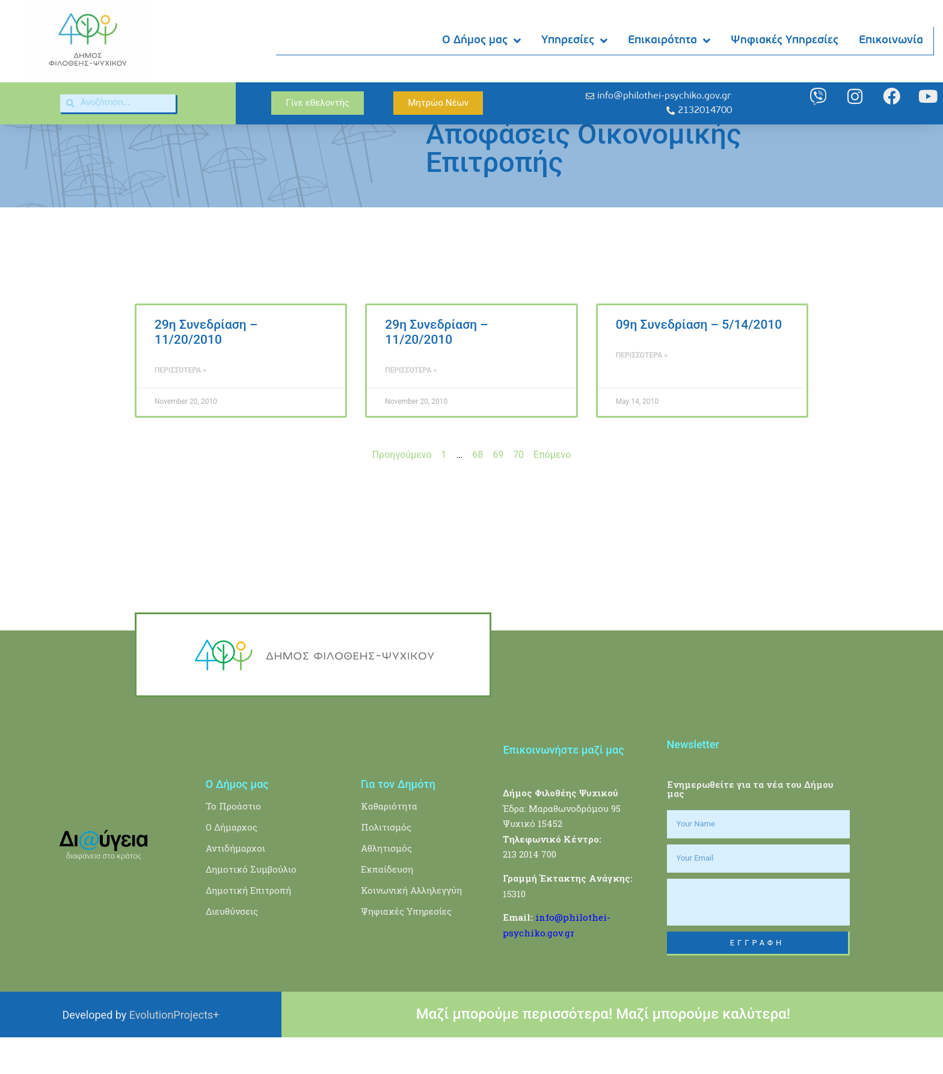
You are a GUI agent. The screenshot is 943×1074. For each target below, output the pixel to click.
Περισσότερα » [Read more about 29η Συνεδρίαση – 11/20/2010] (180, 407)
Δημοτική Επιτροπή (248, 926)
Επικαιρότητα (669, 41)
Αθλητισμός (386, 884)
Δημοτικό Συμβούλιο (251, 905)
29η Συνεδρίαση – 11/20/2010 (206, 368)
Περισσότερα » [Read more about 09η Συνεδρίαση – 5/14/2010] (642, 392)
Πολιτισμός (386, 863)
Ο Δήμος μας (482, 41)
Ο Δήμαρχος (231, 863)
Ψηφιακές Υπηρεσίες (785, 40)
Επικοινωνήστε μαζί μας (563, 786)
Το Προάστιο (233, 842)
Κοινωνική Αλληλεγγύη (411, 926)
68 (477, 491)
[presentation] (758, 938)
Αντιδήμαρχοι (235, 884)
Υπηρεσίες (575, 41)
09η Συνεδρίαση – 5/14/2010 (699, 361)
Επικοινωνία (891, 40)
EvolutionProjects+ (174, 1051)
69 (498, 491)
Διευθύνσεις (232, 947)
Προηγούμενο (402, 491)
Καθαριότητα (389, 842)
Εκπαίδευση (387, 905)
